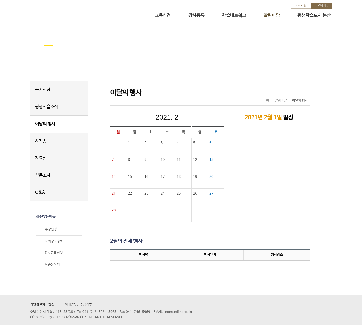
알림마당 (272, 15)
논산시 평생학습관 (65, 12)
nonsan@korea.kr (178, 312)
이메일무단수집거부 (78, 304)
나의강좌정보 (54, 241)
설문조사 (42, 175)
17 (163, 177)
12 (195, 160)
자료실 (41, 158)
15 (130, 177)
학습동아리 (52, 265)
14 (114, 177)
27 (211, 193)
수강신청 (51, 229)
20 (211, 177)
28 (114, 210)
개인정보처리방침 (42, 304)
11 (179, 160)
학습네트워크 (234, 15)
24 (163, 193)
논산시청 (300, 5)
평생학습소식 (46, 106)
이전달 (133, 117)
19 (195, 177)
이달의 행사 (45, 124)
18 (179, 177)
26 (195, 193)
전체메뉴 (323, 5)
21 (114, 193)
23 (146, 193)
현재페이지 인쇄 (304, 90)
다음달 (201, 117)
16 (146, 177)
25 (179, 193)
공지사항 (42, 89)
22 (130, 193)
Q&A (40, 192)
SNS (293, 90)
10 (163, 160)
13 (211, 160)
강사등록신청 (54, 253)
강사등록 (196, 15)
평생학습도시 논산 (314, 15)
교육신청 (163, 15)
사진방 (41, 141)
